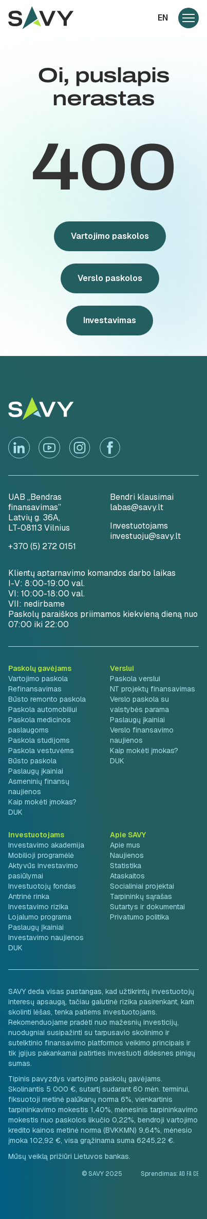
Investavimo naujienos (46, 937)
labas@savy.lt (136, 507)
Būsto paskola (32, 760)
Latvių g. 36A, (34, 517)
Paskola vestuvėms (41, 750)
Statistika (125, 865)
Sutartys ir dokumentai (147, 906)
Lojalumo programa (39, 917)
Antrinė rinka (28, 896)
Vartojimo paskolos (110, 236)
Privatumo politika (139, 917)
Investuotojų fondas (42, 886)
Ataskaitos (127, 875)
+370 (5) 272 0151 (42, 546)
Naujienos (127, 855)
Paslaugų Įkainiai (36, 927)
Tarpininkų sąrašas (141, 896)
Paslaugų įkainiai (35, 771)
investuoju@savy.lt (145, 536)
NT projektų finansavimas (152, 688)
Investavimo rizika (38, 906)
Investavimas (109, 320)
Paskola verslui (135, 678)
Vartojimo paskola (38, 678)
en (163, 18)
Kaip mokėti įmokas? (42, 802)
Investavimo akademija (46, 845)
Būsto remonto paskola (47, 699)
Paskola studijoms (39, 740)
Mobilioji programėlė (41, 855)
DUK (15, 812)
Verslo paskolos (110, 278)
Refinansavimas (35, 688)
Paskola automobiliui (42, 709)
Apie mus (125, 845)
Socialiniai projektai (142, 886)
